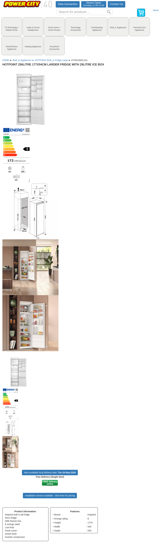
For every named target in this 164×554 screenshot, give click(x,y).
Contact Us (116, 4)
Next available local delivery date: (50, 472)
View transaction (68, 4)
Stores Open (93, 4)
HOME (5, 60)
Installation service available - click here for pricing (50, 495)
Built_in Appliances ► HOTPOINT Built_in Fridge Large (40, 60)
